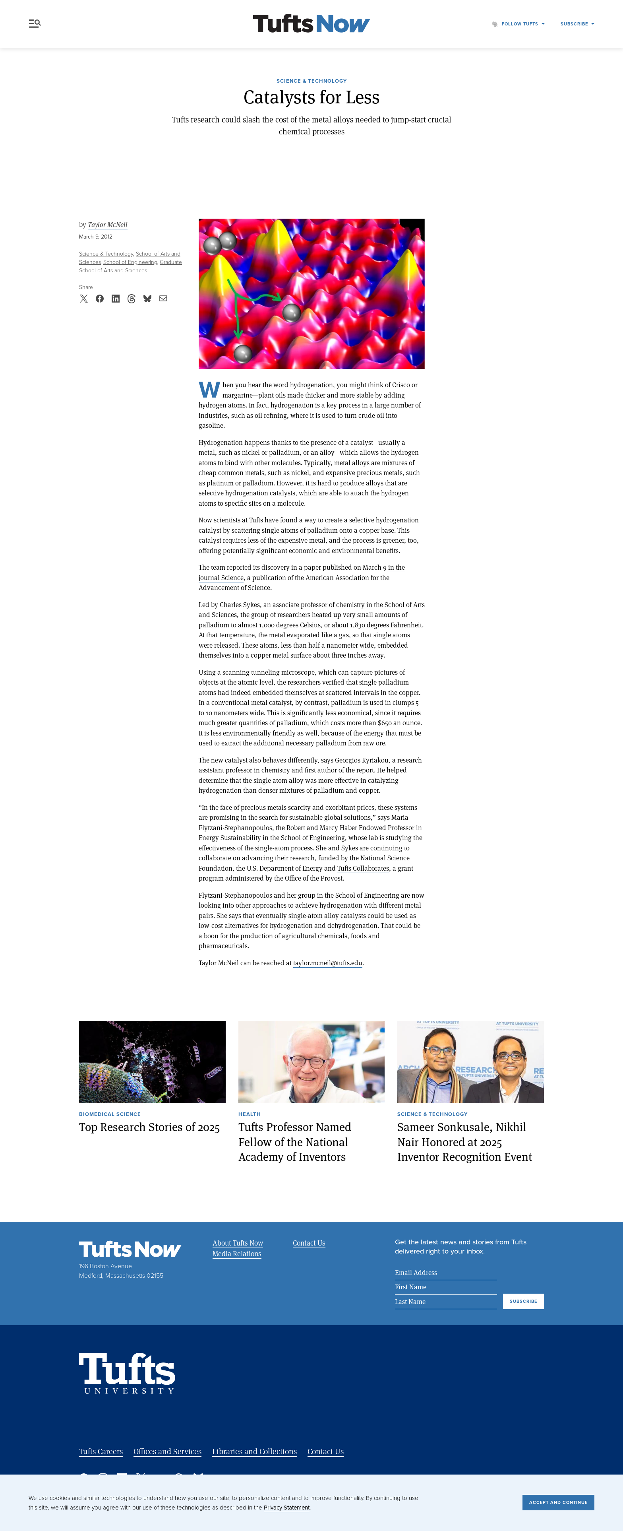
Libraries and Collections (254, 1451)
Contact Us (308, 1243)
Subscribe (574, 24)
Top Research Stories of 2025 (149, 1127)
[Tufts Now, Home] (311, 24)
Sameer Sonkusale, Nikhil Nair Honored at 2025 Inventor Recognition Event (464, 1142)
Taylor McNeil (108, 224)
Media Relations (237, 1253)
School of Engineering (130, 262)
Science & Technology (312, 81)
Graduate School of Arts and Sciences (130, 266)
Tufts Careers (101, 1451)
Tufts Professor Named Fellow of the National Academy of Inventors (294, 1142)
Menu (35, 23)
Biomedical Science (110, 1115)
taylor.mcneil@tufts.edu (327, 962)
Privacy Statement (287, 1507)
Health (249, 1115)
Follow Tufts (520, 24)
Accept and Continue (558, 1502)
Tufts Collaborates (363, 868)
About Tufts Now (238, 1243)
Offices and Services (167, 1451)
